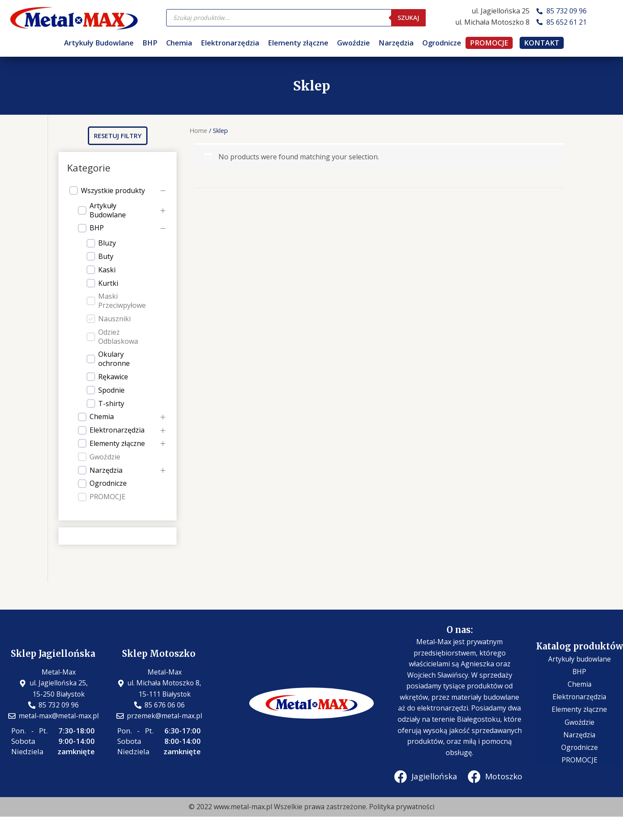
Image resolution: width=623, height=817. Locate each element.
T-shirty (111, 403)
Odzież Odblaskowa (118, 337)
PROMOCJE (489, 43)
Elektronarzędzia (230, 43)
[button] (118, 135)
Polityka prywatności (401, 806)
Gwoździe (353, 43)
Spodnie (111, 390)
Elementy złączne (298, 43)
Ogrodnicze (441, 43)
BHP (149, 43)
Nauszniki (114, 318)
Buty (105, 256)
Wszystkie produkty (113, 190)
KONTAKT (541, 43)
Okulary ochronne (114, 359)
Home (198, 130)
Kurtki (108, 283)
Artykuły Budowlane (99, 43)
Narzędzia (396, 43)
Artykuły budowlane (579, 665)
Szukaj (408, 17)
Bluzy (107, 243)
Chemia (179, 43)
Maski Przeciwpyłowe (122, 301)
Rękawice (113, 376)
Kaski (107, 269)
